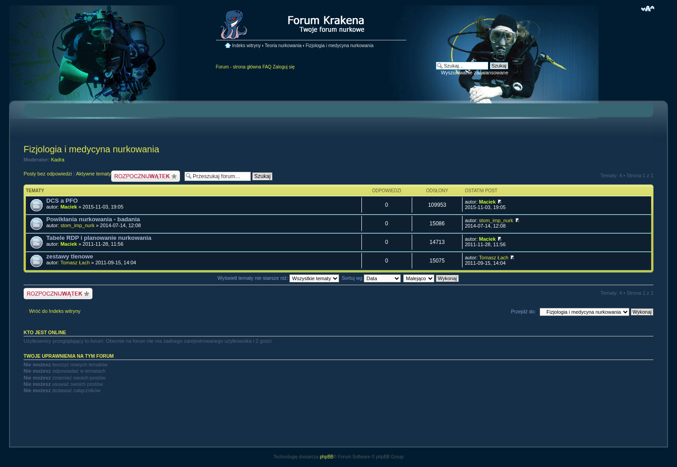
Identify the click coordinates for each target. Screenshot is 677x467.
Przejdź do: (523, 311)
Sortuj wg (371, 278)
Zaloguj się (283, 66)
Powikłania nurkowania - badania (93, 219)
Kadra (57, 159)
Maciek (68, 206)
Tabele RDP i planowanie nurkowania (98, 237)
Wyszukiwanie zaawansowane (474, 72)
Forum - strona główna (238, 66)
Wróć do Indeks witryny (55, 311)
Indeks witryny (246, 45)
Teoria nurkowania (283, 45)
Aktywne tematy (93, 173)
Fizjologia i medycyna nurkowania (340, 45)
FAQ (267, 66)
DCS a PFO (62, 200)
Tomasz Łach (75, 262)
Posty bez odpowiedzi (48, 173)
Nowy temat (145, 176)
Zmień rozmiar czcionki (647, 9)
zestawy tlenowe (69, 256)
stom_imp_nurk (77, 225)
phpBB (326, 456)
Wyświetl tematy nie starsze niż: (278, 278)
